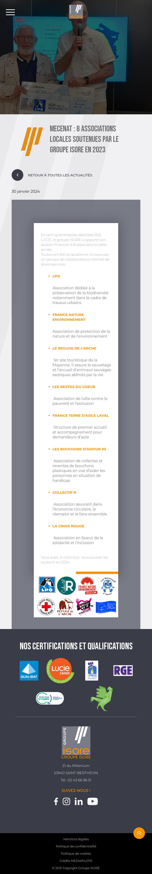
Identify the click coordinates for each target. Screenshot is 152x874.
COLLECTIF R (64, 492)
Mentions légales (76, 839)
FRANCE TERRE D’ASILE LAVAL (80, 415)
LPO (56, 276)
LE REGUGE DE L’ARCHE (74, 348)
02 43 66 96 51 (79, 780)
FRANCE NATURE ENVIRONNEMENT (69, 317)
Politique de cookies (76, 853)
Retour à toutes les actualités (52, 175)
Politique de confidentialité (76, 846)
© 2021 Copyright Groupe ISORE (76, 868)
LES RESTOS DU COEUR (73, 387)
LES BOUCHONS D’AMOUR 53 (79, 449)
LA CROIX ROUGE (68, 526)
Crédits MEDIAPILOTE (76, 861)
